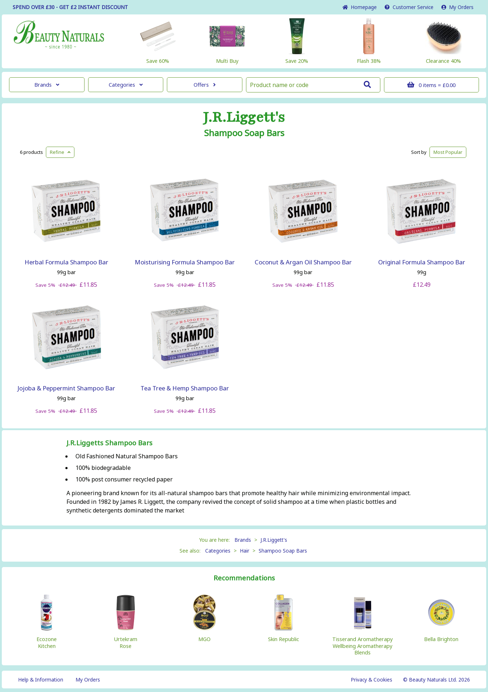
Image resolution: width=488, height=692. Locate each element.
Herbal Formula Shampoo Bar (66, 262)
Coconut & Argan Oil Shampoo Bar (303, 262)
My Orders (457, 7)
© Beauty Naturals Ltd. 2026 (436, 679)
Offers (205, 84)
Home (359, 7)
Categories (126, 84)
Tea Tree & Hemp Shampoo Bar (185, 388)
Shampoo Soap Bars (244, 133)
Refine (60, 152)
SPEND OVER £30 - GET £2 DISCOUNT (70, 7)
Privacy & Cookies (371, 679)
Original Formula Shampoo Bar (421, 262)
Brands (46, 84)
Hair (244, 550)
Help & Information (40, 679)
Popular (447, 152)
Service (409, 7)
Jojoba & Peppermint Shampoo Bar (66, 388)
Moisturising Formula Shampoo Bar (185, 262)
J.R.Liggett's (244, 117)
